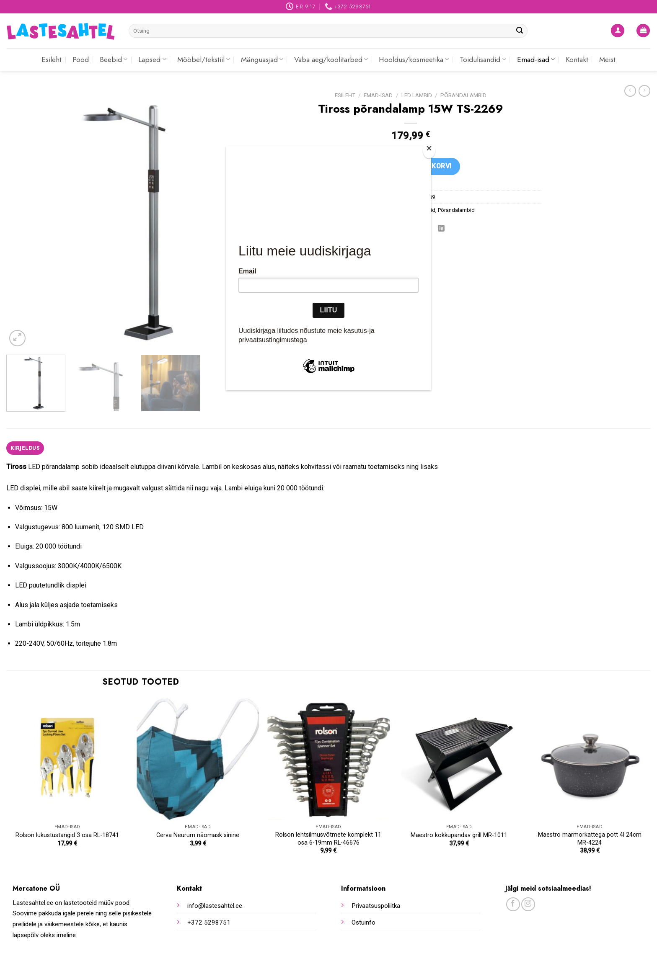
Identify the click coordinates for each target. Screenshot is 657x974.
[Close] (429, 150)
